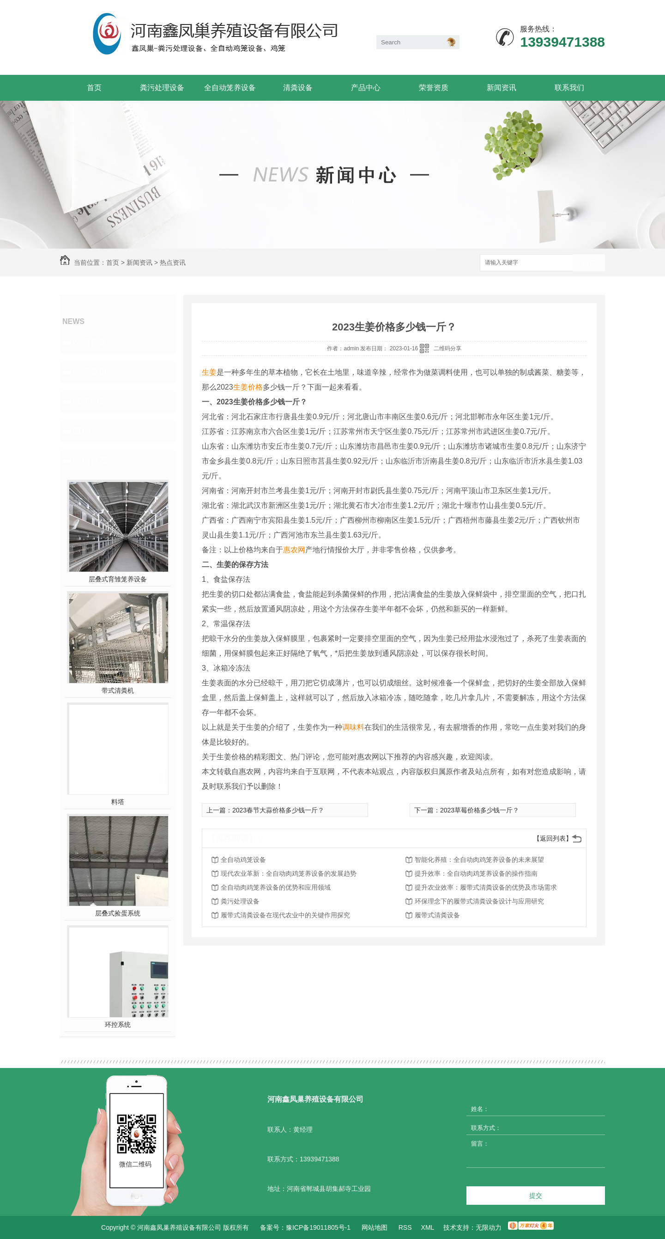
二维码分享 (447, 348)
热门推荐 (90, 460)
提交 (535, 1195)
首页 (94, 88)
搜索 (588, 263)
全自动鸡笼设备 (243, 859)
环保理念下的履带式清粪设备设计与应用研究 (479, 901)
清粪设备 (298, 88)
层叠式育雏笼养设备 (118, 579)
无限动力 (489, 1227)
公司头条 (90, 342)
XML (428, 1227)
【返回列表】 (552, 838)
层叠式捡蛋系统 (117, 913)
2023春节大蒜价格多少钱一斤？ (278, 810)
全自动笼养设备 (230, 88)
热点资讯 (173, 262)
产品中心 (366, 88)
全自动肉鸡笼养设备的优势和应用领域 (276, 887)
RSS (405, 1227)
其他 (82, 431)
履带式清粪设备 (437, 915)
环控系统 (118, 1024)
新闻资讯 (501, 88)
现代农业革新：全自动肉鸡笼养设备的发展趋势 (289, 873)
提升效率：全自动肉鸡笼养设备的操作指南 (476, 873)
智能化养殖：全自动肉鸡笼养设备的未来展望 (479, 859)
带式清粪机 (118, 690)
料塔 (117, 802)
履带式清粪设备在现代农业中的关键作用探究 (285, 915)
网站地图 (374, 1227)
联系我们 (569, 88)
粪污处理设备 (162, 88)
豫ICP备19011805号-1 (318, 1227)
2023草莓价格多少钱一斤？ (479, 810)
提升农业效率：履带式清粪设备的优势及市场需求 (486, 887)
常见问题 (90, 401)
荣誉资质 (433, 88)
